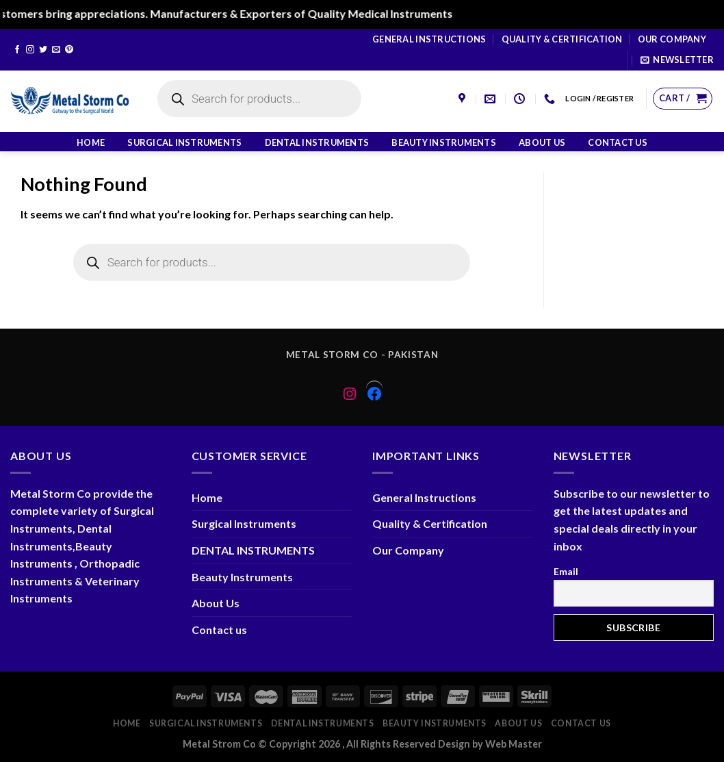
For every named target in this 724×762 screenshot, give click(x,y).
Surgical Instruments (184, 142)
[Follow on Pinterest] (69, 50)
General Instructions (429, 39)
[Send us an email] (56, 50)
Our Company (672, 39)
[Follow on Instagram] (30, 50)
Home (91, 142)
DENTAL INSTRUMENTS (317, 142)
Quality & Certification (562, 39)
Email (566, 571)
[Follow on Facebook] (17, 50)
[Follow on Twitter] (43, 50)
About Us (542, 142)
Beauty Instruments (443, 142)
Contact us (617, 142)
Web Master (513, 744)
